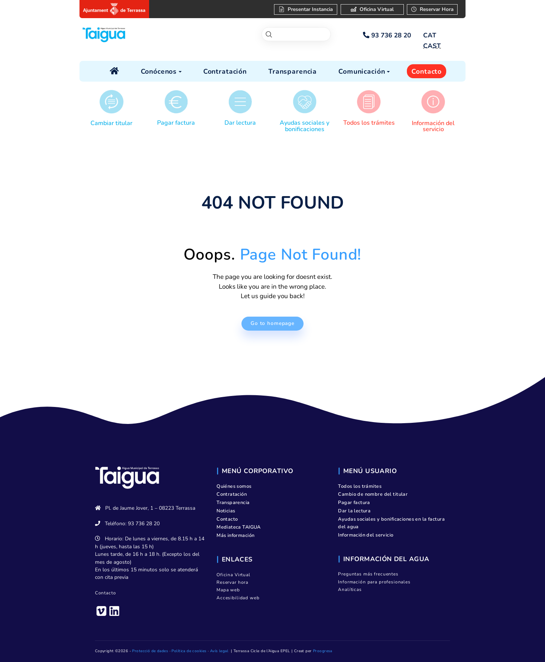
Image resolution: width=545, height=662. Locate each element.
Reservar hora (232, 582)
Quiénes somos (234, 486)
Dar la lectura (354, 510)
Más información (235, 535)
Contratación (231, 494)
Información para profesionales (374, 582)
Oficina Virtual (233, 575)
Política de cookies (188, 651)
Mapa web (228, 590)
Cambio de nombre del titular (373, 494)
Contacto (105, 593)
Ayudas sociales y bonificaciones (304, 126)
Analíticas (350, 589)
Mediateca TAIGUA (238, 527)
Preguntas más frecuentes (368, 574)
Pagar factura (176, 123)
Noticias (225, 510)
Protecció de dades (150, 651)
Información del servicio (433, 126)
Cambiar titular (111, 123)
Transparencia (233, 502)
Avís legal (219, 651)
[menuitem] (429, 35)
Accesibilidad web (237, 598)
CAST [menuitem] (432, 46)
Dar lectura (240, 123)
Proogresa (322, 651)
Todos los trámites (369, 123)
